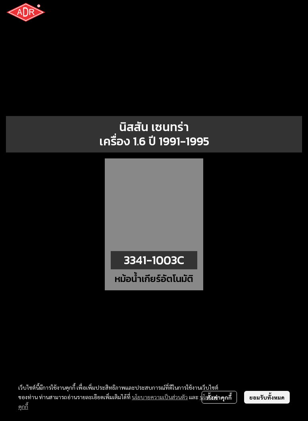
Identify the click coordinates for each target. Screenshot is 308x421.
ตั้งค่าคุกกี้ (219, 397)
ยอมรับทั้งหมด (267, 397)
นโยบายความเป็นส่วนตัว (160, 396)
